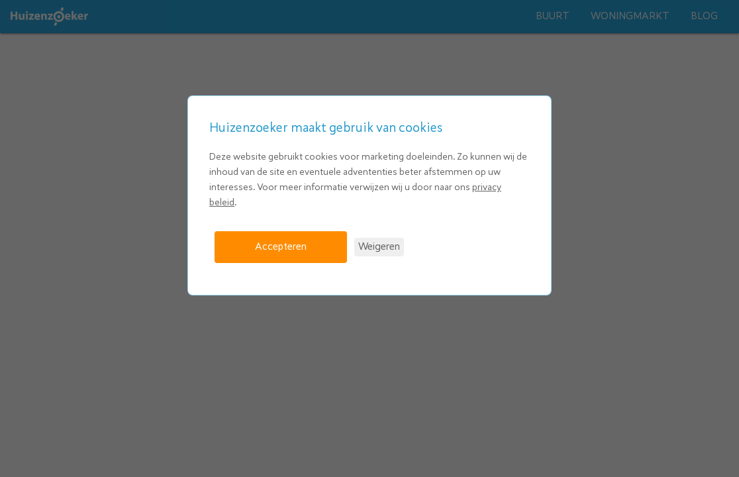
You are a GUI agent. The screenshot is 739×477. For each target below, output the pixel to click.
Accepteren (281, 246)
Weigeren (379, 246)
